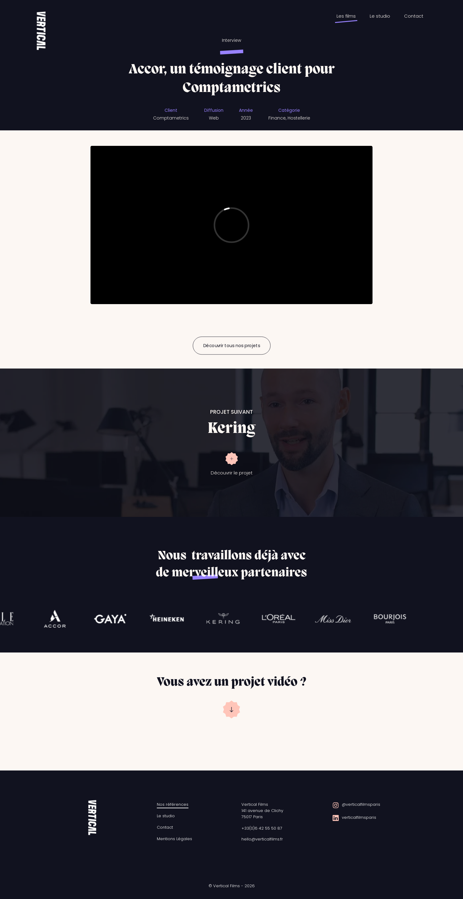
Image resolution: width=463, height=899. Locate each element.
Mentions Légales (174, 839)
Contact (413, 16)
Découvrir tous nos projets (231, 346)
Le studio (380, 16)
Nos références (172, 804)
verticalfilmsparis (359, 817)
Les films (346, 16)
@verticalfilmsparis (361, 804)
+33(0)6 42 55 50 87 (261, 828)
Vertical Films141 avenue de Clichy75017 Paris (262, 810)
